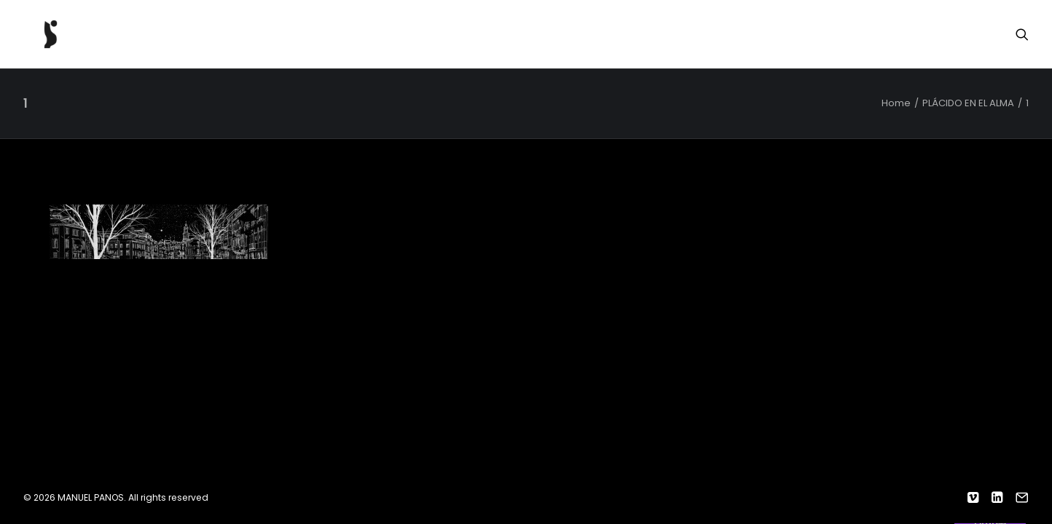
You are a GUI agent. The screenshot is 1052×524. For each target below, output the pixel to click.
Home (896, 103)
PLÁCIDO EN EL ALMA (968, 103)
